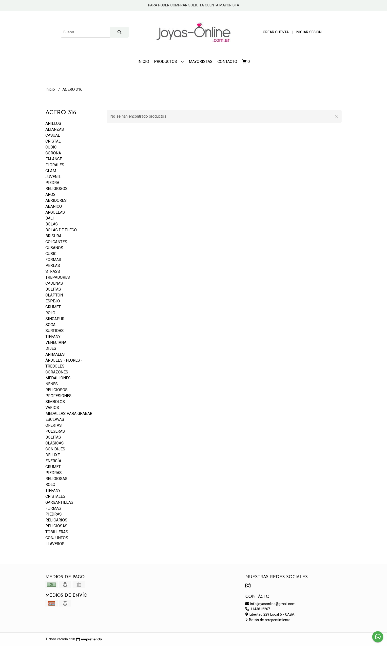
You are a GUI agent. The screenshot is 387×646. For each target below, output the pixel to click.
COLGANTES (56, 242)
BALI (49, 218)
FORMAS (53, 259)
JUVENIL (53, 176)
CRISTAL (53, 141)
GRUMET (53, 307)
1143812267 (257, 609)
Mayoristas (201, 61)
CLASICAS (54, 443)
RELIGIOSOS (56, 188)
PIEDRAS (53, 472)
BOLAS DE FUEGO (61, 230)
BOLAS (51, 224)
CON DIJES (55, 449)
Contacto (227, 61)
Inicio (143, 61)
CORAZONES (56, 372)
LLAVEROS (54, 543)
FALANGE (53, 159)
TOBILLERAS (56, 532)
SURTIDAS (54, 330)
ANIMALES (55, 354)
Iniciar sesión (309, 32)
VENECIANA (55, 342)
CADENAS (54, 283)
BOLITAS (53, 289)
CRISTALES (55, 496)
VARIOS (52, 407)
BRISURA (53, 236)
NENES (51, 384)
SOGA (50, 324)
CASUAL (52, 135)
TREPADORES (57, 277)
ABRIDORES (56, 200)
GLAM (50, 170)
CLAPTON (54, 295)
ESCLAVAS (54, 419)
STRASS (52, 271)
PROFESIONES (58, 395)
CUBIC (51, 147)
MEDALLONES (58, 378)
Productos (169, 61)
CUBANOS (54, 247)
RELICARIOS (56, 520)
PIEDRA (52, 182)
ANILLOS (53, 123)
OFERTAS (53, 425)
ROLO (50, 313)
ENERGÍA (53, 461)
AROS (50, 194)
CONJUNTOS (56, 537)
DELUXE (52, 455)
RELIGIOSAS (56, 478)
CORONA (53, 153)
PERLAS (52, 265)
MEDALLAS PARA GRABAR (68, 413)
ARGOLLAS (55, 212)
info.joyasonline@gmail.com (270, 604)
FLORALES (54, 165)
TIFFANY (52, 336)
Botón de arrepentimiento (267, 620)
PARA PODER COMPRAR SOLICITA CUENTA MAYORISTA (193, 5)
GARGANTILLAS (59, 502)
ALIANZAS (54, 129)
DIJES (50, 348)
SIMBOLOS (55, 401)
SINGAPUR (54, 318)
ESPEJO (52, 301)
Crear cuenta (276, 32)
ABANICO (53, 206)
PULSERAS (55, 431)
